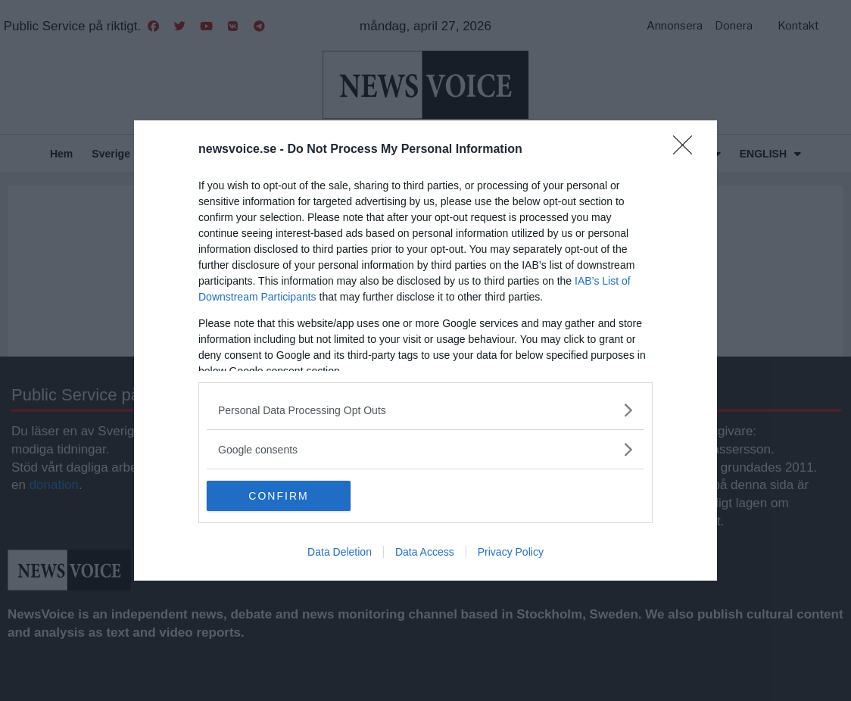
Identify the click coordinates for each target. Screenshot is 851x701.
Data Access (424, 552)
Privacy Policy (511, 552)
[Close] (687, 150)
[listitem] (425, 410)
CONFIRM (278, 495)
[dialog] (425, 350)
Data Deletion (339, 552)
